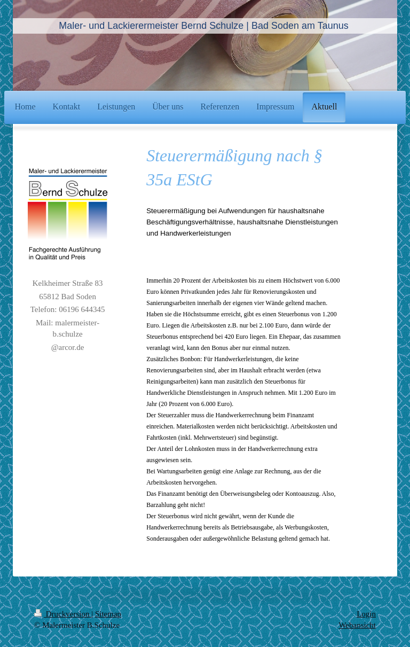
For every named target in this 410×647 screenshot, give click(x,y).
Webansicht (357, 625)
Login (366, 614)
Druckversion (62, 614)
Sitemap (108, 614)
